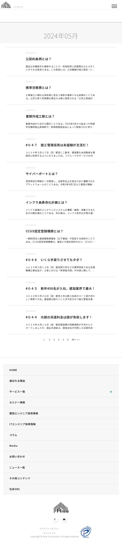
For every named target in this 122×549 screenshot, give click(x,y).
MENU (114, 7)
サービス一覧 (17, 391)
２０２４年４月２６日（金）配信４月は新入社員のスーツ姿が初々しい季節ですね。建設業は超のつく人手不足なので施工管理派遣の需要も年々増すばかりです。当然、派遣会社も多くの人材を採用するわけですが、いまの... (60, 300)
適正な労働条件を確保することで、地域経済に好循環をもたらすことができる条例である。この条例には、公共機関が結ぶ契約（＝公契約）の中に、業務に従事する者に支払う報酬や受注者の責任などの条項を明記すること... (60, 71)
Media (13, 445)
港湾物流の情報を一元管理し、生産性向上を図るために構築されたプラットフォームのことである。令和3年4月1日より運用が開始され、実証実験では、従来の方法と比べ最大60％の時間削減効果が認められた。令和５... (61, 186)
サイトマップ (49, 533)
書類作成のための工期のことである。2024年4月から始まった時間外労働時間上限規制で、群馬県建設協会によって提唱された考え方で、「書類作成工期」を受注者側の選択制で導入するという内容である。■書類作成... (60, 128)
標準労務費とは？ (39, 87)
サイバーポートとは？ (42, 173)
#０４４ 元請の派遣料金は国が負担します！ (59, 317)
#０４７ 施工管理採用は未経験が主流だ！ (57, 145)
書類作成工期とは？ (40, 116)
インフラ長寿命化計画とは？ (47, 202)
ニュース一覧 (17, 467)
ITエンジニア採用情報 (22, 424)
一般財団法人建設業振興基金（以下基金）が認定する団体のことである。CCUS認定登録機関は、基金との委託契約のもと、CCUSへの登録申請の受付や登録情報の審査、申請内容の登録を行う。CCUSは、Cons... (61, 243)
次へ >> (76, 339)
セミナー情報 (17, 402)
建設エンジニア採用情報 (23, 413)
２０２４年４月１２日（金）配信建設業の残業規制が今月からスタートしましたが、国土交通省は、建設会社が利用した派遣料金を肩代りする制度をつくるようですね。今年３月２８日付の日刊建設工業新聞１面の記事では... (60, 329)
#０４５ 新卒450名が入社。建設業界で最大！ (60, 288)
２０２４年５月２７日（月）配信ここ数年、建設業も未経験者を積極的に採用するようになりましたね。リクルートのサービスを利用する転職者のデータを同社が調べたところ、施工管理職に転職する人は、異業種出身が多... (60, 157)
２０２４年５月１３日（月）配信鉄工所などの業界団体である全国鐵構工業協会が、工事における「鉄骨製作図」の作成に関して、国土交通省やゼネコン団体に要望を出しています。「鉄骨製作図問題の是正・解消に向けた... (60, 272)
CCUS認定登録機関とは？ (44, 231)
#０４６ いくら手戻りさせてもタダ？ (54, 259)
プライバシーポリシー (49, 528)
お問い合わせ (17, 456)
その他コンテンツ (19, 478)
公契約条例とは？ (39, 59)
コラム (13, 435)
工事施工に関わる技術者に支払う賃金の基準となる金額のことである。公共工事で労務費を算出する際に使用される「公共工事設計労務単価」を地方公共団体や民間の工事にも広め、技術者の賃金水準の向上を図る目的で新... (60, 99)
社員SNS (14, 489)
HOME (13, 370)
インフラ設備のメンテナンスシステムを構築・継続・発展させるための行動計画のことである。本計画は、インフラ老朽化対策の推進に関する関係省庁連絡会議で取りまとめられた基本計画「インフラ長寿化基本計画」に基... (60, 214)
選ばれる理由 (17, 381)
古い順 (22, 45)
